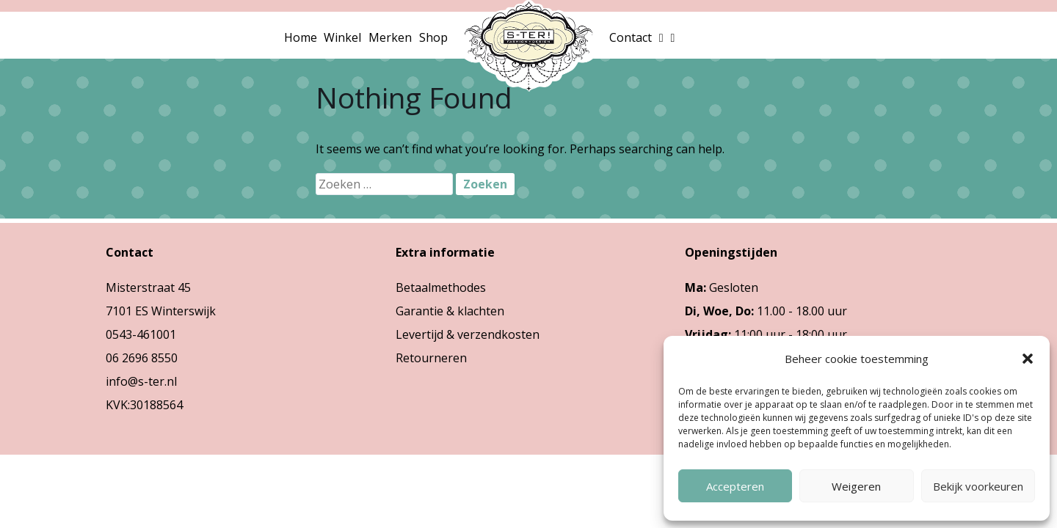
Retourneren (431, 358)
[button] (1027, 358)
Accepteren (735, 486)
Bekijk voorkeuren (978, 486)
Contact (630, 37)
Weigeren (856, 486)
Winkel (342, 37)
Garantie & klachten (450, 311)
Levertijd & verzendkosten (468, 334)
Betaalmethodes (441, 287)
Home (300, 37)
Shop (433, 37)
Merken (390, 37)
